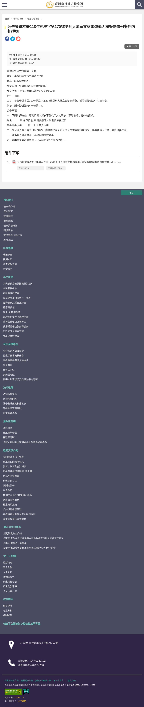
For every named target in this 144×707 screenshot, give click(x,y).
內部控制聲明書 (11, 475)
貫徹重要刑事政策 (13, 235)
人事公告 (7, 572)
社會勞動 (7, 365)
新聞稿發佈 (9, 485)
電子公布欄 (18, 18)
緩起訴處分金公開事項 (15, 543)
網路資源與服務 (11, 499)
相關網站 (7, 615)
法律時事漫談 (10, 393)
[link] (7, 39)
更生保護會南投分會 (13, 355)
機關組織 (8, 220)
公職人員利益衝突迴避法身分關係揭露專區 (25, 442)
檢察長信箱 (9, 307)
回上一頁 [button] (133, 46)
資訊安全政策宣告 (43, 680)
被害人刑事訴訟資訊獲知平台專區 (20, 379)
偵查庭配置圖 (10, 264)
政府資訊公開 (10, 450)
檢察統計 (7, 605)
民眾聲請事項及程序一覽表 (17, 297)
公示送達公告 (10, 591)
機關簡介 (9, 199)
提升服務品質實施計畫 (14, 302)
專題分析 (7, 610)
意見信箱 (72, 680)
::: (2, 2)
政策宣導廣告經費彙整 (14, 518)
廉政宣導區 (9, 437)
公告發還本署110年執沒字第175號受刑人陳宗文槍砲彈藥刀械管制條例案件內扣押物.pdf (69, 162)
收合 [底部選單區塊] (132, 192)
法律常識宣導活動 (12, 408)
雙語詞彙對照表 (11, 336)
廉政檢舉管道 (10, 432)
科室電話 (7, 268)
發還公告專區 (33, 18)
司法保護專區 (10, 344)
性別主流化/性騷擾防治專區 (17, 495)
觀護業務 (8, 230)
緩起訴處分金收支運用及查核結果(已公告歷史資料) (30, 547)
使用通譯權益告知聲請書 (15, 326)
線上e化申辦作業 (11, 312)
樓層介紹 (7, 259)
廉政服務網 (9, 421)
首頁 (7, 18)
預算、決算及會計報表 (14, 466)
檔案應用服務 (10, 504)
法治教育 (8, 387)
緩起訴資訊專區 (12, 526)
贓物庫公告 (9, 576)
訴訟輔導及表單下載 (13, 331)
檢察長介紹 (9, 206)
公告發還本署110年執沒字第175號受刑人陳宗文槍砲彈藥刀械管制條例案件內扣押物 (71, 28)
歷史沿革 (8, 211)
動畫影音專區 (10, 413)
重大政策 (7, 490)
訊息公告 (7, 567)
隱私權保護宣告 (12, 680)
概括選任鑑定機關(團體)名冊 (17, 471)
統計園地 (8, 599)
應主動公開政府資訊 (13, 461)
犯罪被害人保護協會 (13, 350)
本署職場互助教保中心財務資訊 (19, 514)
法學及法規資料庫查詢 (14, 403)
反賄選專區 (9, 374)
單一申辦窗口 (60, 680)
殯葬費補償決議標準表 (14, 321)
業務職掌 (7, 427)
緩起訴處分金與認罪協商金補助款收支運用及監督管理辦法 (34, 538)
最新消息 (7, 562)
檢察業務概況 (10, 225)
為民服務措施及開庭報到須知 (18, 283)
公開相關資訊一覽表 (13, 456)
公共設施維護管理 (12, 509)
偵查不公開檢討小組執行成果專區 (21, 623)
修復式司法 (9, 369)
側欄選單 (4, 5)
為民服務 (8, 276)
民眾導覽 (8, 248)
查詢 (139, 4)
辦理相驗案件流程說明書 (15, 316)
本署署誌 (8, 239)
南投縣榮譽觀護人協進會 (15, 360)
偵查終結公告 (10, 480)
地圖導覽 (7, 254)
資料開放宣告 (27, 680)
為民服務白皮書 (11, 293)
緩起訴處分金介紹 (13, 533)
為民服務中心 (10, 288)
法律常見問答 (10, 398)
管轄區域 (8, 216)
